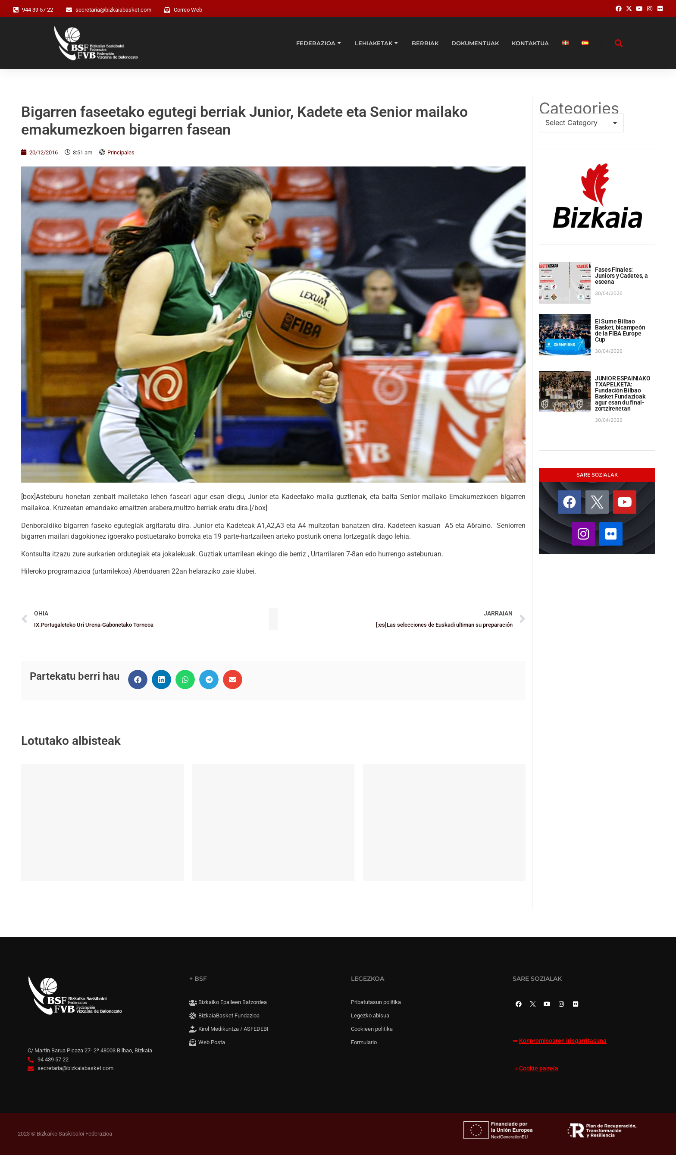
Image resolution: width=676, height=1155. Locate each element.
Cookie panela (538, 1068)
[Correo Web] (167, 10)
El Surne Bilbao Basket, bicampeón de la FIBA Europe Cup (620, 330)
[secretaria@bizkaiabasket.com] (69, 10)
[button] (137, 679)
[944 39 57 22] (16, 10)
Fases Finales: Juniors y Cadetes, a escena (621, 275)
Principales (121, 152)
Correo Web (188, 9)
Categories (579, 108)
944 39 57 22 (37, 9)
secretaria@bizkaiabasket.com (113, 9)
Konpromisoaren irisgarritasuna (563, 1041)
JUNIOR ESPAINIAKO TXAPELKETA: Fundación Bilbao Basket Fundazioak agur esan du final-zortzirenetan (622, 393)
